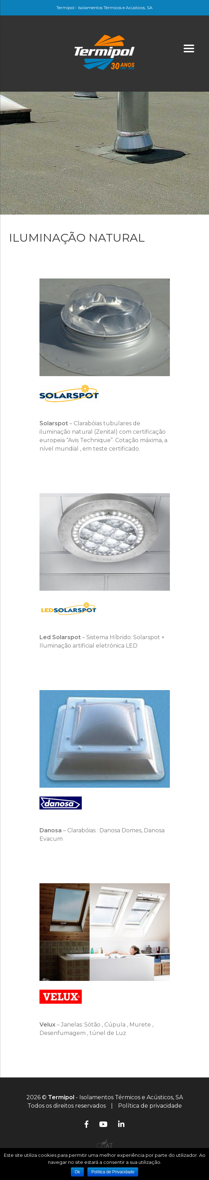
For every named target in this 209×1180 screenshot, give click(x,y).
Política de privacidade (150, 1105)
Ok (77, 1171)
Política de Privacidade (112, 1171)
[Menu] (188, 48)
